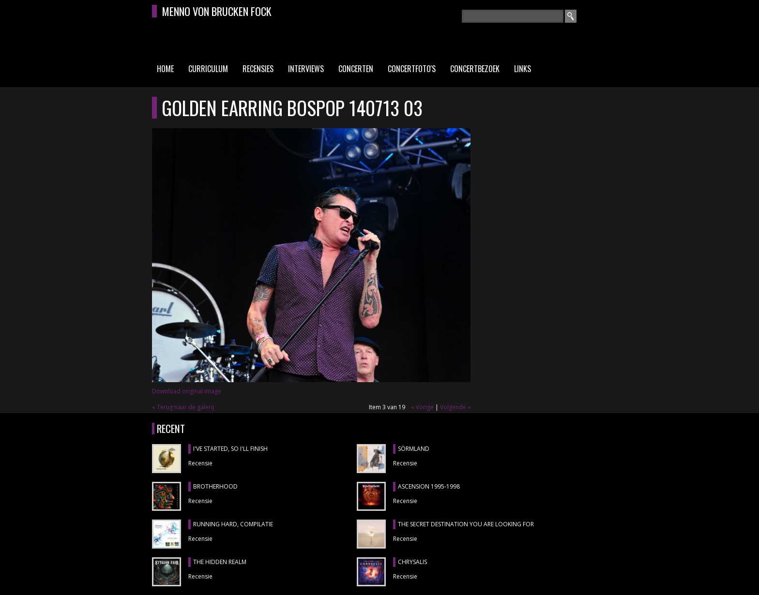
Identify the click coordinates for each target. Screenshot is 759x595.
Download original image (186, 391)
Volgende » (455, 407)
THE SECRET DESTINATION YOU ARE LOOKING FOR (466, 524)
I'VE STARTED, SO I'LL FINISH (230, 449)
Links (522, 68)
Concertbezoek (475, 68)
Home (165, 68)
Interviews (306, 68)
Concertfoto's (412, 68)
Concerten (355, 68)
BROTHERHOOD (215, 486)
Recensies (258, 68)
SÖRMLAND (413, 449)
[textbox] (512, 16)
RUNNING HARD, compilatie (233, 524)
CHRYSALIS (412, 562)
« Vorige (422, 407)
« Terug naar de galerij (183, 407)
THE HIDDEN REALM (219, 562)
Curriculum (208, 68)
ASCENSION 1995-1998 (429, 486)
